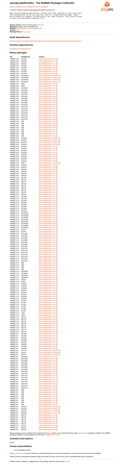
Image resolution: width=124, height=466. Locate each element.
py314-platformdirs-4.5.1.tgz (48, 67)
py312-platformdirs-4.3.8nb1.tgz (49, 82)
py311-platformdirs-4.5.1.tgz (48, 61)
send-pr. (67, 463)
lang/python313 (15, 51)
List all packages (41, 7)
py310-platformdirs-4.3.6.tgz (48, 167)
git (29, 34)
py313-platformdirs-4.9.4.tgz (48, 73)
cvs (23, 34)
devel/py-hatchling (29, 43)
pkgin (50, 435)
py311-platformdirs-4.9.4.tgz (48, 69)
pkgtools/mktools (62, 43)
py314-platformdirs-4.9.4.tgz (48, 75)
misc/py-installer (50, 43)
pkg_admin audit (18, 455)
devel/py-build (40, 43)
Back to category (16, 7)
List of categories (29, 7)
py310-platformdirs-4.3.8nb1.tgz (49, 77)
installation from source (52, 437)
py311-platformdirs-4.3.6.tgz (48, 169)
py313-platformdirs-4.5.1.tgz (48, 65)
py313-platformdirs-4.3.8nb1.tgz (49, 84)
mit (17, 32)
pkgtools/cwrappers (74, 43)
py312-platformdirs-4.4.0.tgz (48, 88)
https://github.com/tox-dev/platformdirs (29, 30)
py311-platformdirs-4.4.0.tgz (48, 86)
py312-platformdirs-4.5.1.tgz (48, 63)
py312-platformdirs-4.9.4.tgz (48, 71)
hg (26, 34)
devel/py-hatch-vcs (16, 43)
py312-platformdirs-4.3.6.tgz (48, 171)
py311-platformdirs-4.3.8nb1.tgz (49, 80)
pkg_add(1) (83, 435)
